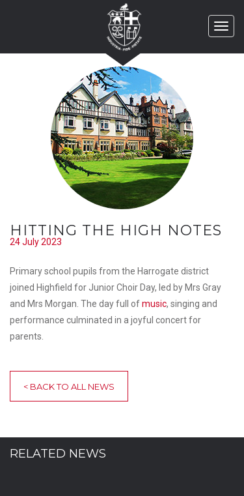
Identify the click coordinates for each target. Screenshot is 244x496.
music (154, 304)
